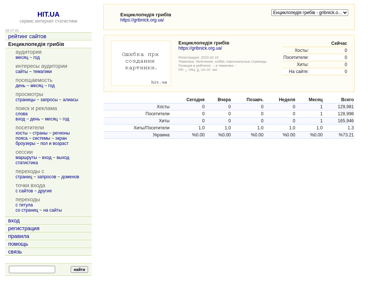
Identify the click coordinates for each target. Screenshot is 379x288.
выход (63, 157)
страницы (26, 99)
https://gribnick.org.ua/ (142, 20)
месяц (22, 57)
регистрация (24, 228)
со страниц (27, 210)
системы (41, 138)
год (36, 57)
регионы (61, 133)
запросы (49, 99)
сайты (22, 71)
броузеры (25, 143)
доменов (70, 176)
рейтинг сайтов (27, 36)
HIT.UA (48, 14)
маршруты (26, 157)
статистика (27, 162)
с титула (24, 205)
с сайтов (24, 190)
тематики (42, 71)
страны (40, 133)
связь (15, 252)
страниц (24, 176)
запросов (46, 176)
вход (20, 119)
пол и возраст (54, 143)
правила (18, 236)
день (21, 85)
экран (61, 138)
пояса (21, 138)
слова (22, 113)
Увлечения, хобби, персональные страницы (231, 61)
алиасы (70, 99)
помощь (18, 244)
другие (45, 190)
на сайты (52, 210)
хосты (22, 133)
